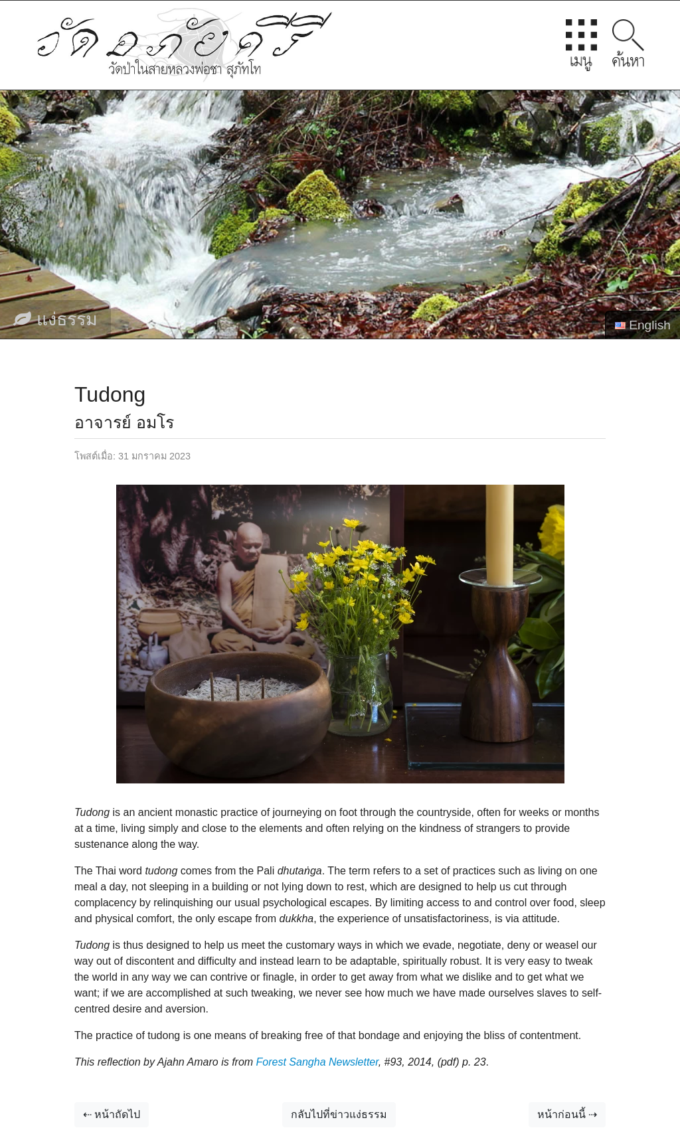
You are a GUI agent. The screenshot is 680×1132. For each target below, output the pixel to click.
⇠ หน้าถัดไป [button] (111, 1114)
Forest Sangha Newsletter (317, 1062)
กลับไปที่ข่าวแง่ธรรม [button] (339, 1114)
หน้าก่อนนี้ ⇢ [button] (567, 1114)
